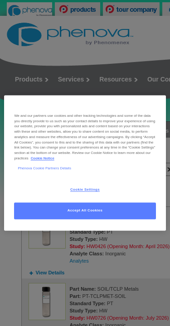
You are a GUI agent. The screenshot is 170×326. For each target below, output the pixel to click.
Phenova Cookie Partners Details (44, 168)
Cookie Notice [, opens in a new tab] (42, 158)
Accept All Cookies (85, 211)
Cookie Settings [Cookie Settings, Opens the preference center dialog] (85, 190)
